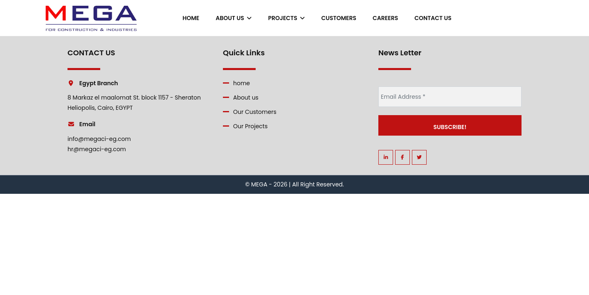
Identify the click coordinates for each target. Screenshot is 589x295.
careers (385, 18)
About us (234, 18)
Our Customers (255, 112)
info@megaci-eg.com (99, 139)
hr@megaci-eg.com (96, 149)
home (190, 18)
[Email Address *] (450, 96)
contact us (433, 18)
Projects (286, 18)
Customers (338, 18)
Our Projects (250, 126)
